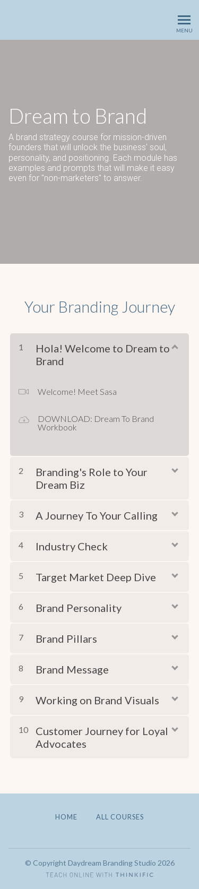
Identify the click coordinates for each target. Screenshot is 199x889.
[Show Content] (174, 346)
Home (66, 817)
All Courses (120, 817)
